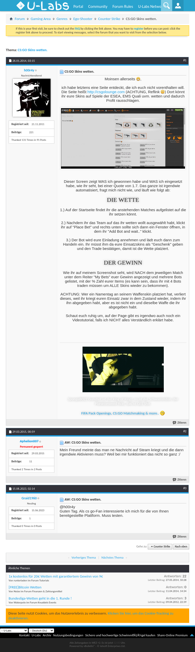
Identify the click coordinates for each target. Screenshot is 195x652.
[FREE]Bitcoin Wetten (25, 587)
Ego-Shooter (82, 18)
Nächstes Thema (112, 557)
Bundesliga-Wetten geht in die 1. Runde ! (40, 598)
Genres (62, 18)
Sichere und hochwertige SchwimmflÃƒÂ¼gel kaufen (120, 635)
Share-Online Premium (172, 635)
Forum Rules (122, 6)
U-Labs (36, 635)
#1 (184, 60)
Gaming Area (41, 18)
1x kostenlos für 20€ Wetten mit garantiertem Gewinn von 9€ (56, 576)
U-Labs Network (151, 6)
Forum (20, 18)
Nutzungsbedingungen (68, 635)
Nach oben (181, 546)
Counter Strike (109, 18)
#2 (184, 431)
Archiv (47, 635)
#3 (184, 488)
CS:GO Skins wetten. (32, 50)
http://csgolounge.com (106, 92)
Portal (78, 6)
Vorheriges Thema (84, 557)
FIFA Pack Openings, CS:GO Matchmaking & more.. (123, 413)
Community (97, 6)
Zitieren (179, 422)
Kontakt (24, 635)
